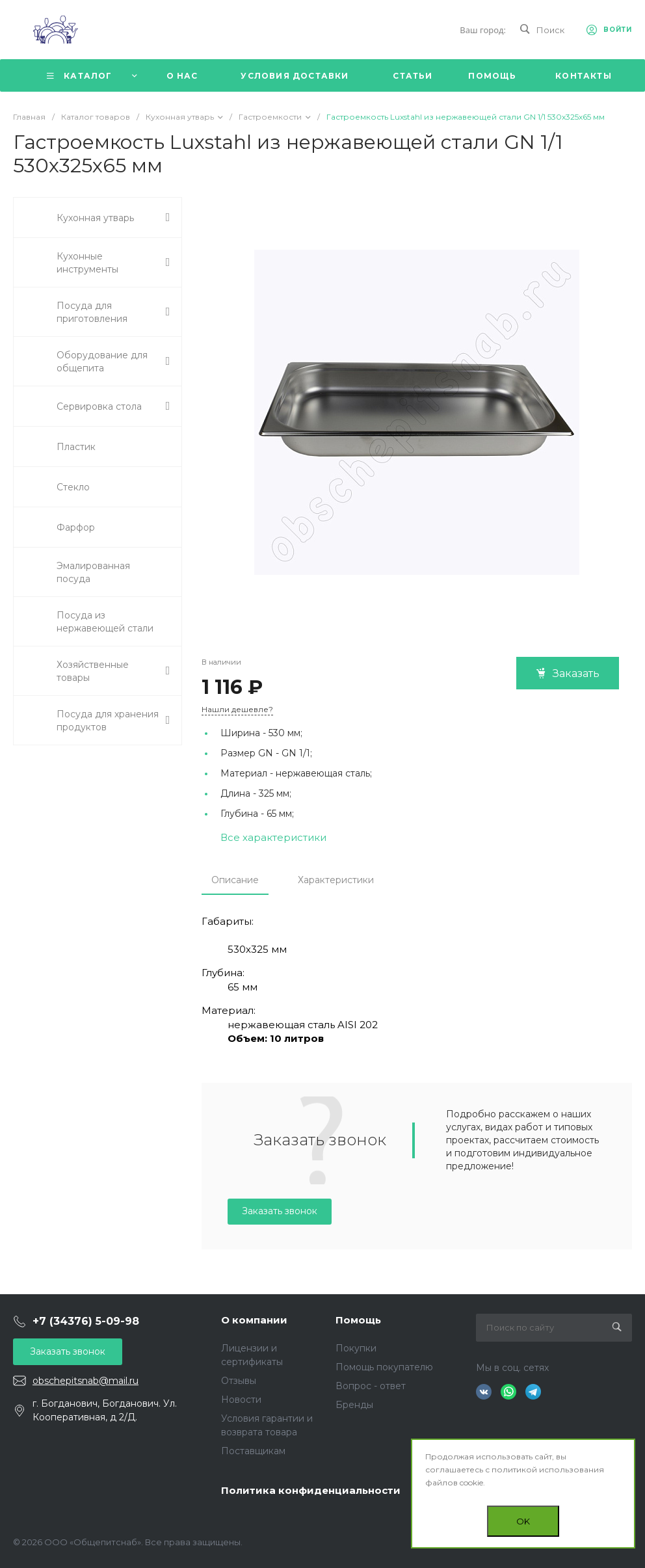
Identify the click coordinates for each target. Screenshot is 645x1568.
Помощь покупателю (384, 1367)
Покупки (356, 1348)
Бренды (354, 1405)
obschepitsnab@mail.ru (85, 1381)
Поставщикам (253, 1451)
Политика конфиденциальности (311, 1490)
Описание (235, 880)
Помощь (358, 1320)
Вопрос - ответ (371, 1386)
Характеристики (336, 880)
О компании (254, 1320)
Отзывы (238, 1381)
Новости (241, 1399)
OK (523, 1521)
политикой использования (548, 1469)
